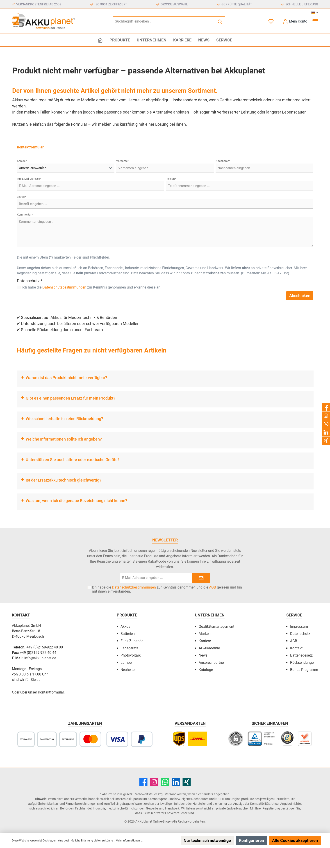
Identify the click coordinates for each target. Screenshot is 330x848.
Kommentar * (25, 214)
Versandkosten (175, 794)
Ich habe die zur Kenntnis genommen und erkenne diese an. (91, 287)
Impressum (299, 626)
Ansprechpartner (212, 662)
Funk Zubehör (132, 641)
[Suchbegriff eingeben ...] (164, 21)
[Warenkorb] (315, 20)
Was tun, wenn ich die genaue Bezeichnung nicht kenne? (76, 500)
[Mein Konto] (295, 21)
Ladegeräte (129, 648)
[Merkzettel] (271, 21)
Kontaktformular (51, 692)
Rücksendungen (303, 662)
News (203, 655)
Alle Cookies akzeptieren (295, 840)
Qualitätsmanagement (216, 626)
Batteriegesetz (301, 655)
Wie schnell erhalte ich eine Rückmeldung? (64, 418)
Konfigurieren (251, 840)
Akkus (125, 626)
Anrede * (22, 161)
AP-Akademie (209, 648)
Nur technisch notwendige (207, 840)
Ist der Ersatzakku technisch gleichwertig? (63, 480)
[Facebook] (143, 782)
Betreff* (21, 196)
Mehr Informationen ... (129, 840)
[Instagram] (154, 782)
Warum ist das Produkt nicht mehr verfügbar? (66, 377)
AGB (212, 587)
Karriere (205, 641)
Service (294, 615)
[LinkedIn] (176, 782)
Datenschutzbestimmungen (64, 287)
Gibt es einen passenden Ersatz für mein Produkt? (70, 398)
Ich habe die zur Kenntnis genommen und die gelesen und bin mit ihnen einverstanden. (167, 589)
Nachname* (223, 161)
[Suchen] (220, 21)
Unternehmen (210, 615)
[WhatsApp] (165, 782)
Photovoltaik (131, 655)
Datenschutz (300, 634)
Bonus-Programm (304, 670)
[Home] (100, 40)
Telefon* (171, 178)
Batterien (128, 634)
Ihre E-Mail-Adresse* (29, 178)
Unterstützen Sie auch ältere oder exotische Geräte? (73, 459)
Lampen (127, 662)
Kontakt (296, 648)
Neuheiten (129, 670)
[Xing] (187, 782)
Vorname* (122, 161)
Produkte (127, 615)
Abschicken (299, 295)
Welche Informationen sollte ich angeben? (64, 439)
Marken (205, 634)
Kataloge (206, 670)
